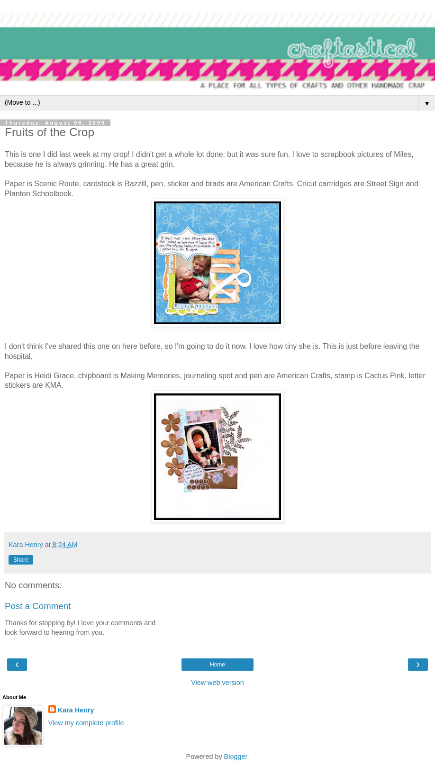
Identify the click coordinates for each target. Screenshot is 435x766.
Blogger (235, 756)
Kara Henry (76, 710)
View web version (217, 682)
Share (20, 559)
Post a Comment (38, 606)
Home (217, 664)
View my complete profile (86, 723)
